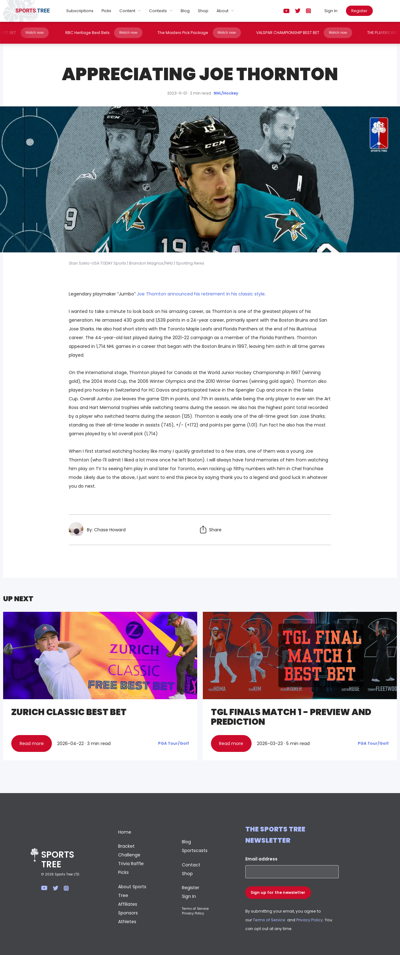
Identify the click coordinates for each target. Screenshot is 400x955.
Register (359, 10)
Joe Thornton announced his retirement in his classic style (201, 294)
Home (124, 832)
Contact (191, 865)
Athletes (127, 921)
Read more (32, 743)
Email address (261, 859)
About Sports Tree (132, 891)
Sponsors (128, 913)
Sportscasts (195, 850)
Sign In (331, 10)
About (222, 10)
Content (127, 10)
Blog (185, 10)
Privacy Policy (193, 913)
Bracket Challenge (129, 850)
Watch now (32, 32)
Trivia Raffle (131, 863)
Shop (203, 10)
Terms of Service (195, 908)
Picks (106, 10)
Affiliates (127, 904)
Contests (158, 10)
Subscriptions (79, 10)
